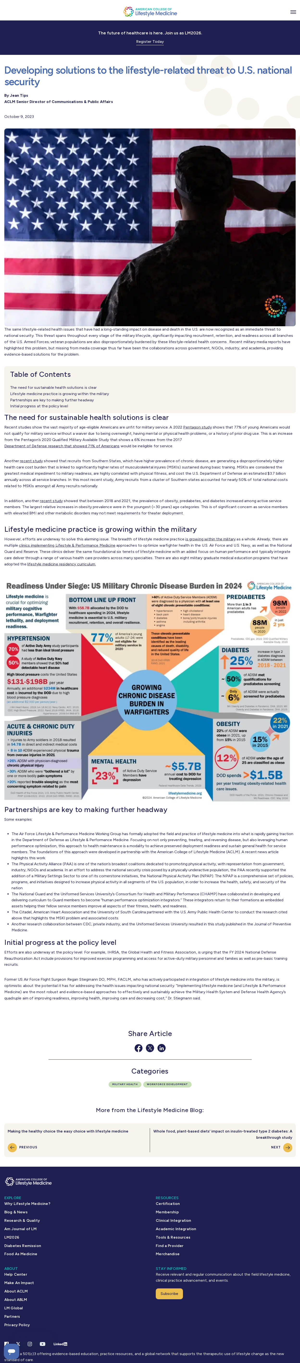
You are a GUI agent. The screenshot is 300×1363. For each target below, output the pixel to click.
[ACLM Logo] (150, 11)
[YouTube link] (42, 1344)
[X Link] (18, 1344)
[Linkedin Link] (60, 1344)
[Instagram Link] (30, 1344)
